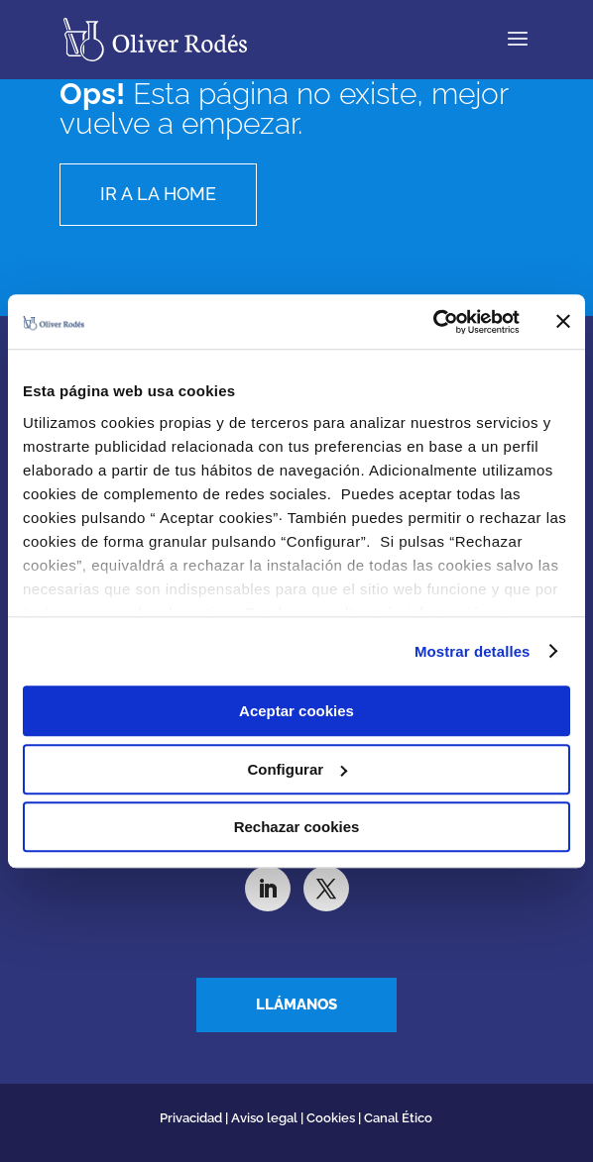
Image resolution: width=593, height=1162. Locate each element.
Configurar (297, 769)
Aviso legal (264, 1117)
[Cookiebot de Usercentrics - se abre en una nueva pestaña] (433, 322)
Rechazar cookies (297, 826)
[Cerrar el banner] (563, 322)
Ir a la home (158, 193)
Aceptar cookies (296, 710)
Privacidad (192, 1117)
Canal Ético (398, 1117)
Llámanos (296, 1004)
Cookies (330, 1117)
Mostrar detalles (473, 651)
